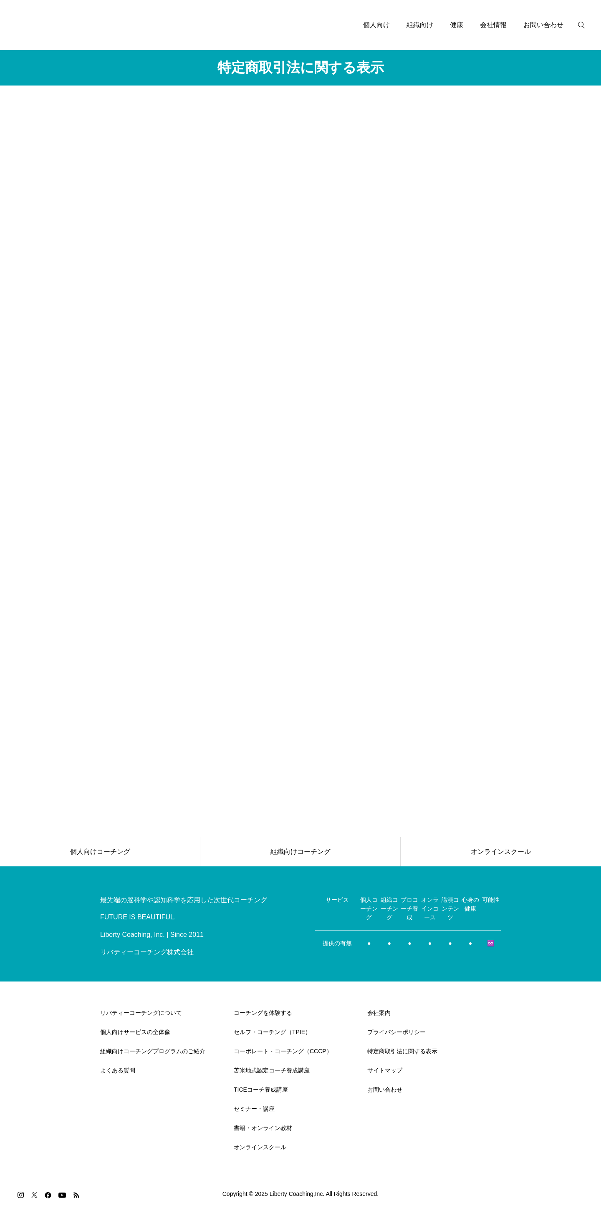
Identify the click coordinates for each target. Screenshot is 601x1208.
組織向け (420, 24)
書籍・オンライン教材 (263, 1128)
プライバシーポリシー (396, 1032)
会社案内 (379, 1012)
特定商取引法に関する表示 (402, 1051)
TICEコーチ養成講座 (261, 1089)
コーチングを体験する (263, 1012)
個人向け (376, 24)
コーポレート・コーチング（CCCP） (283, 1051)
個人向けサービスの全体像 (135, 1032)
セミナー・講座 (254, 1108)
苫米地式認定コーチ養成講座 (272, 1070)
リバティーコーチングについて (141, 1012)
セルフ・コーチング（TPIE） (272, 1032)
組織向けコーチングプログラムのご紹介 (152, 1051)
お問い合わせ (543, 24)
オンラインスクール (260, 1147)
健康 (456, 24)
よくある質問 (117, 1070)
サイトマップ (384, 1070)
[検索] (586, 25)
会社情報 (493, 24)
